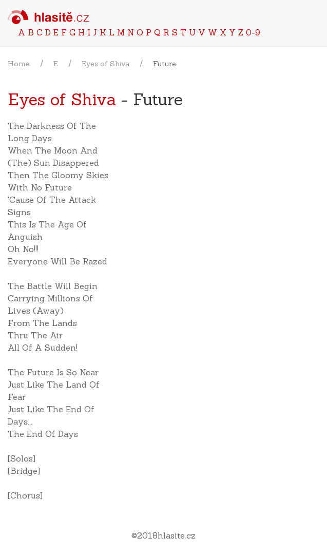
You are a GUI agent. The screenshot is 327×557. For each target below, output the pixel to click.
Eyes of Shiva (105, 63)
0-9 (253, 32)
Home (19, 63)
